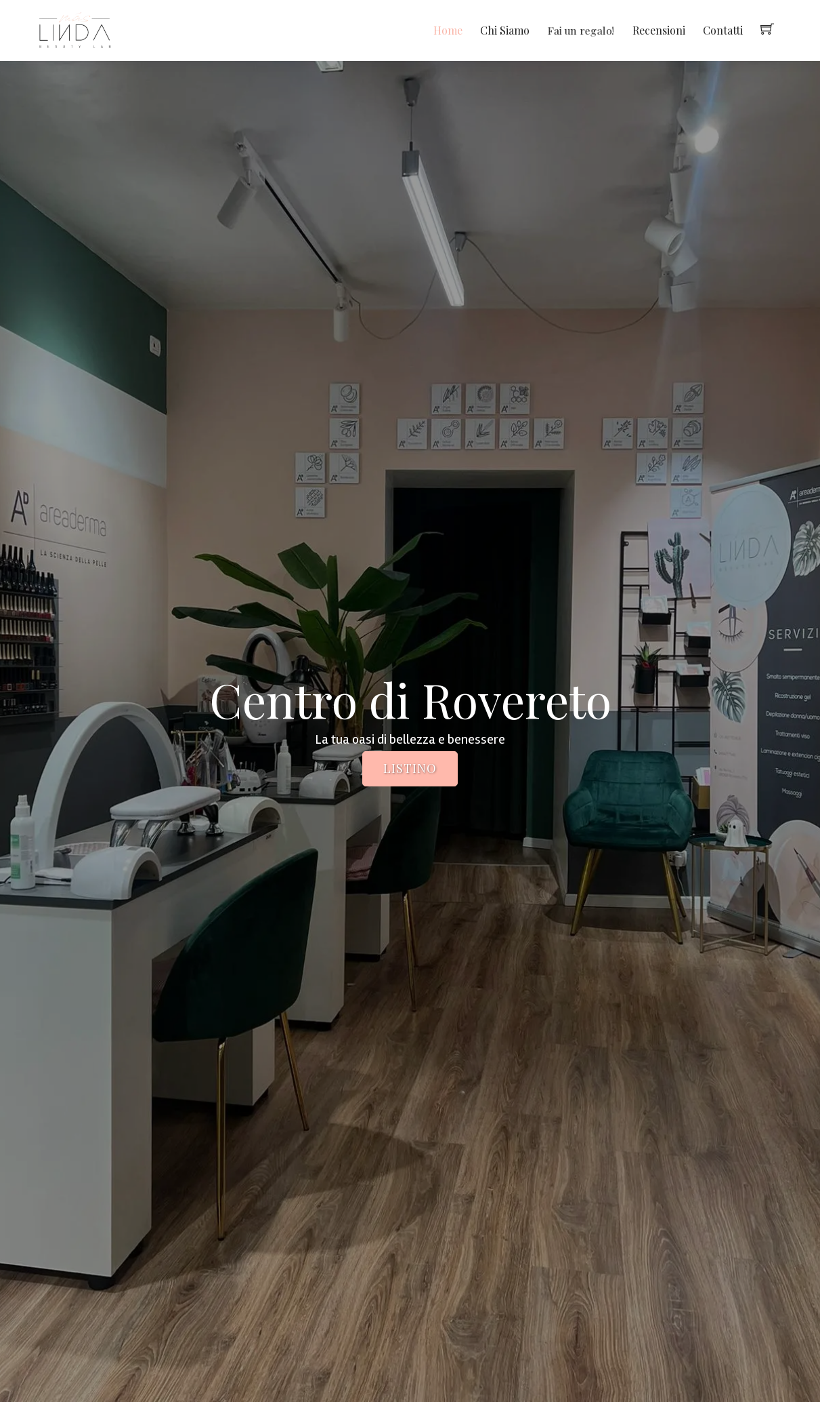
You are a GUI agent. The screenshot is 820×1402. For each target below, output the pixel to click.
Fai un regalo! (581, 30)
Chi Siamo (505, 30)
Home (447, 30)
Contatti (723, 30)
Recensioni (658, 30)
